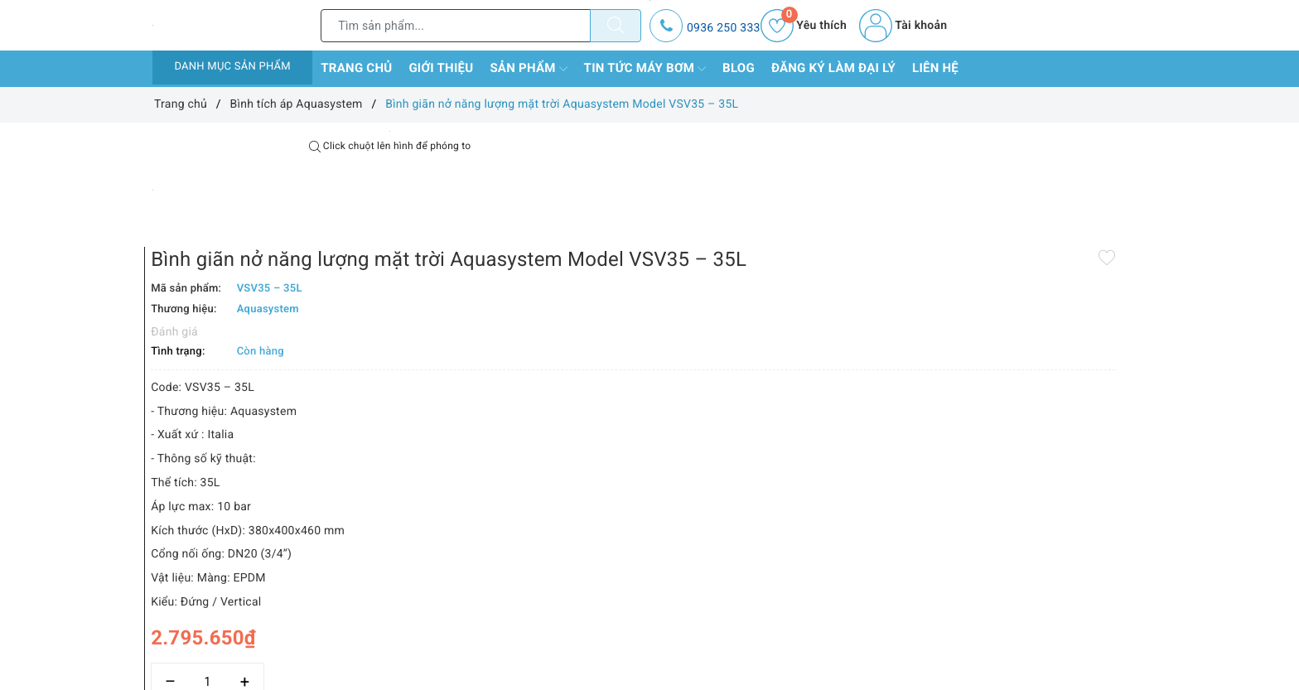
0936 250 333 (724, 28)
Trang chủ (356, 67)
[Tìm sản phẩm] (456, 25)
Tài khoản (903, 25)
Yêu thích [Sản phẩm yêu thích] (804, 25)
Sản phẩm (528, 68)
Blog (738, 67)
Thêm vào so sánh (623, 649)
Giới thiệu (440, 67)
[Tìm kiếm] (615, 25)
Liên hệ (935, 67)
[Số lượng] (631, 613)
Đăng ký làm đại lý (833, 67)
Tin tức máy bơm (645, 68)
